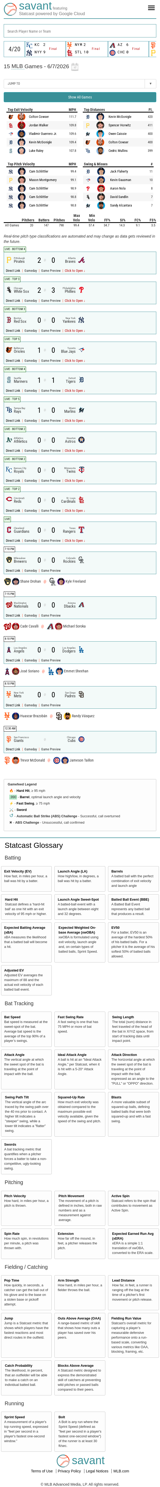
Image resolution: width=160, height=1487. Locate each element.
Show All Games (80, 97)
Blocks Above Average (76, 1366)
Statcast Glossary (34, 845)
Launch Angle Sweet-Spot (78, 899)
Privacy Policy (70, 1471)
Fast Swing (25, 803)
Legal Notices (98, 1471)
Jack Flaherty (119, 171)
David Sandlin (119, 197)
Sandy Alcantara (121, 205)
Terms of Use (42, 1471)
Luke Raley (36, 151)
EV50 (115, 928)
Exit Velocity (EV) (18, 871)
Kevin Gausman (120, 180)
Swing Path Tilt (17, 1097)
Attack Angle (14, 1055)
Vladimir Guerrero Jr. (43, 134)
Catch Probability (19, 1366)
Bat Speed (12, 1017)
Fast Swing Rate (71, 1017)
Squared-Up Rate (71, 1097)
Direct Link (13, 271)
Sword (21, 810)
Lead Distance (123, 1280)
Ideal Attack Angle (72, 1055)
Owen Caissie (118, 134)
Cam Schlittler (38, 171)
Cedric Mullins (118, 151)
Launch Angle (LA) (72, 871)
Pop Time (11, 1280)
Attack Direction (124, 1055)
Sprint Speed (14, 1417)
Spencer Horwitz (120, 125)
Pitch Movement (71, 1196)
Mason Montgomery (43, 180)
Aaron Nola (118, 188)
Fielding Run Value (126, 1318)
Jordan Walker (38, 125)
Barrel (24, 797)
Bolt (61, 1417)
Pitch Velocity (15, 1196)
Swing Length (123, 1017)
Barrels (117, 871)
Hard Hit (22, 791)
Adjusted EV (14, 970)
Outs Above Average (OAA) (79, 1318)
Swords (10, 1144)
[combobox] (80, 30)
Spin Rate (12, 1234)
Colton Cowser (39, 117)
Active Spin (120, 1196)
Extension (66, 1234)
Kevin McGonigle (40, 142)
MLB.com (121, 1471)
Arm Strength (68, 1280)
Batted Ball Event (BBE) (130, 899)
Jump (8, 1318)
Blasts (116, 1097)
